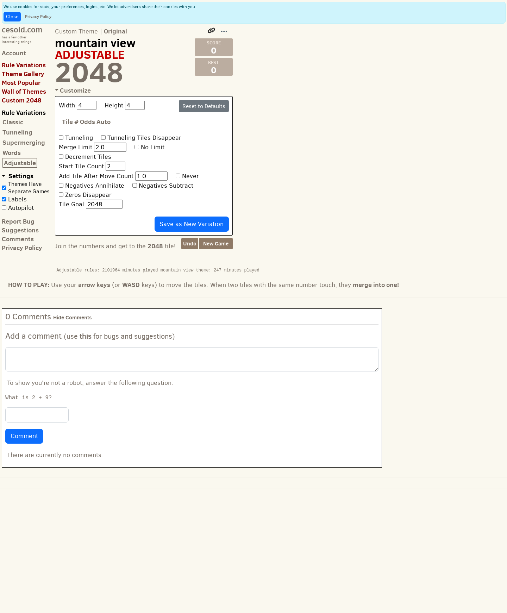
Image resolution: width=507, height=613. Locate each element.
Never (190, 176)
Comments (18, 238)
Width (67, 105)
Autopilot (21, 208)
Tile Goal (71, 204)
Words (11, 152)
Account (14, 53)
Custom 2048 (22, 100)
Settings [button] (20, 175)
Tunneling (17, 132)
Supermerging (23, 142)
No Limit (152, 147)
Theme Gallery (23, 73)
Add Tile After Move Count (96, 176)
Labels (17, 199)
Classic (12, 122)
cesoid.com (22, 29)
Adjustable (20, 162)
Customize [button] (75, 90)
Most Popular (21, 82)
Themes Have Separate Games (29, 187)
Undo (189, 243)
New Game (216, 243)
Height (114, 105)
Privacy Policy (38, 16)
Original (115, 31)
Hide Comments (72, 317)
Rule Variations (24, 65)
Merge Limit (75, 147)
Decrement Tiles (88, 156)
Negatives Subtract (166, 185)
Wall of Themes (24, 91)
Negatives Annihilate (94, 185)
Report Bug (18, 221)
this (86, 336)
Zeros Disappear (88, 194)
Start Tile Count (81, 166)
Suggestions (20, 230)
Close (12, 16)
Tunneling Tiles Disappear (144, 137)
